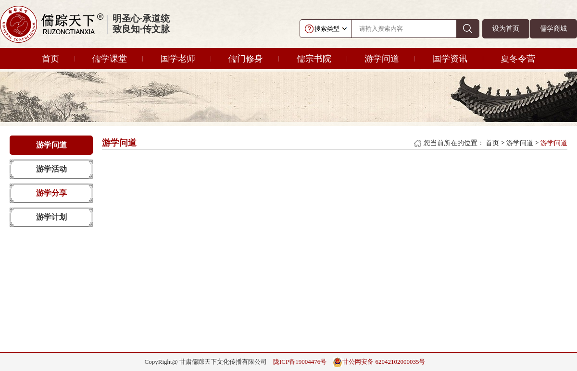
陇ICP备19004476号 (299, 361)
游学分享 (51, 193)
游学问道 (381, 58)
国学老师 (178, 58)
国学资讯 (450, 58)
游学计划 (51, 217)
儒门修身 (245, 58)
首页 (50, 58)
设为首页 (505, 28)
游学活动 (51, 169)
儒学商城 (553, 28)
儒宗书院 (314, 58)
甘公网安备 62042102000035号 (379, 362)
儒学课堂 (109, 58)
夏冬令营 (518, 58)
